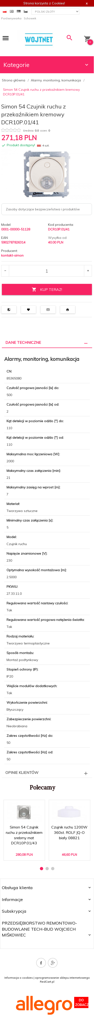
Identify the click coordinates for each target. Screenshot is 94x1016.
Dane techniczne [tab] (23, 342)
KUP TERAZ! (47, 289)
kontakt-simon (12, 255)
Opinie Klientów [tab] (21, 772)
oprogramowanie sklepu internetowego (62, 977)
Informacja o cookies (18, 977)
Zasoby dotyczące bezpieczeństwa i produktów (43, 209)
